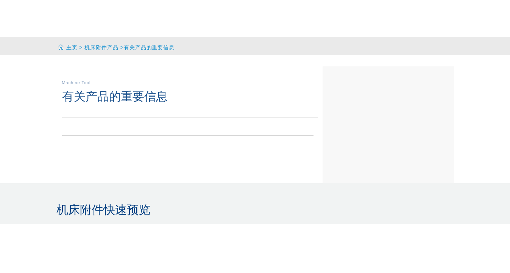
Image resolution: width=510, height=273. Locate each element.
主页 (72, 47)
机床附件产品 (101, 47)
